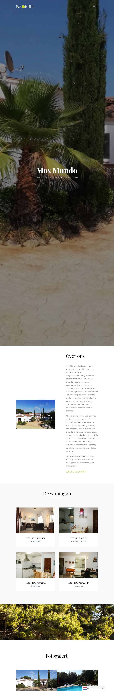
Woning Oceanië (78, 583)
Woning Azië (78, 538)
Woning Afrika (35, 538)
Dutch (88, 689)
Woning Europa (36, 583)
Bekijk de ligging (76, 472)
